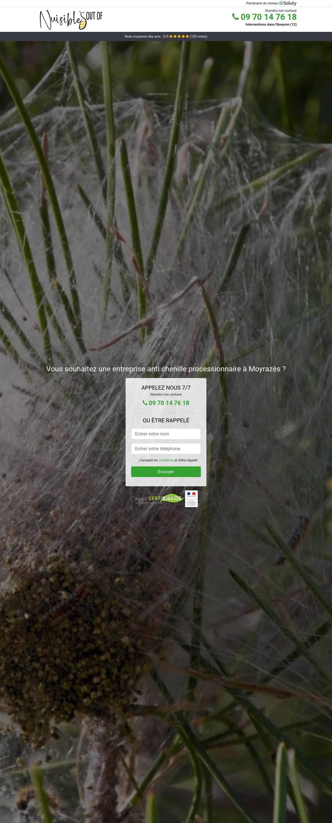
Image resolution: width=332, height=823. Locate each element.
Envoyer (166, 472)
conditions (166, 460)
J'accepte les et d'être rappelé (168, 460)
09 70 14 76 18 (264, 17)
